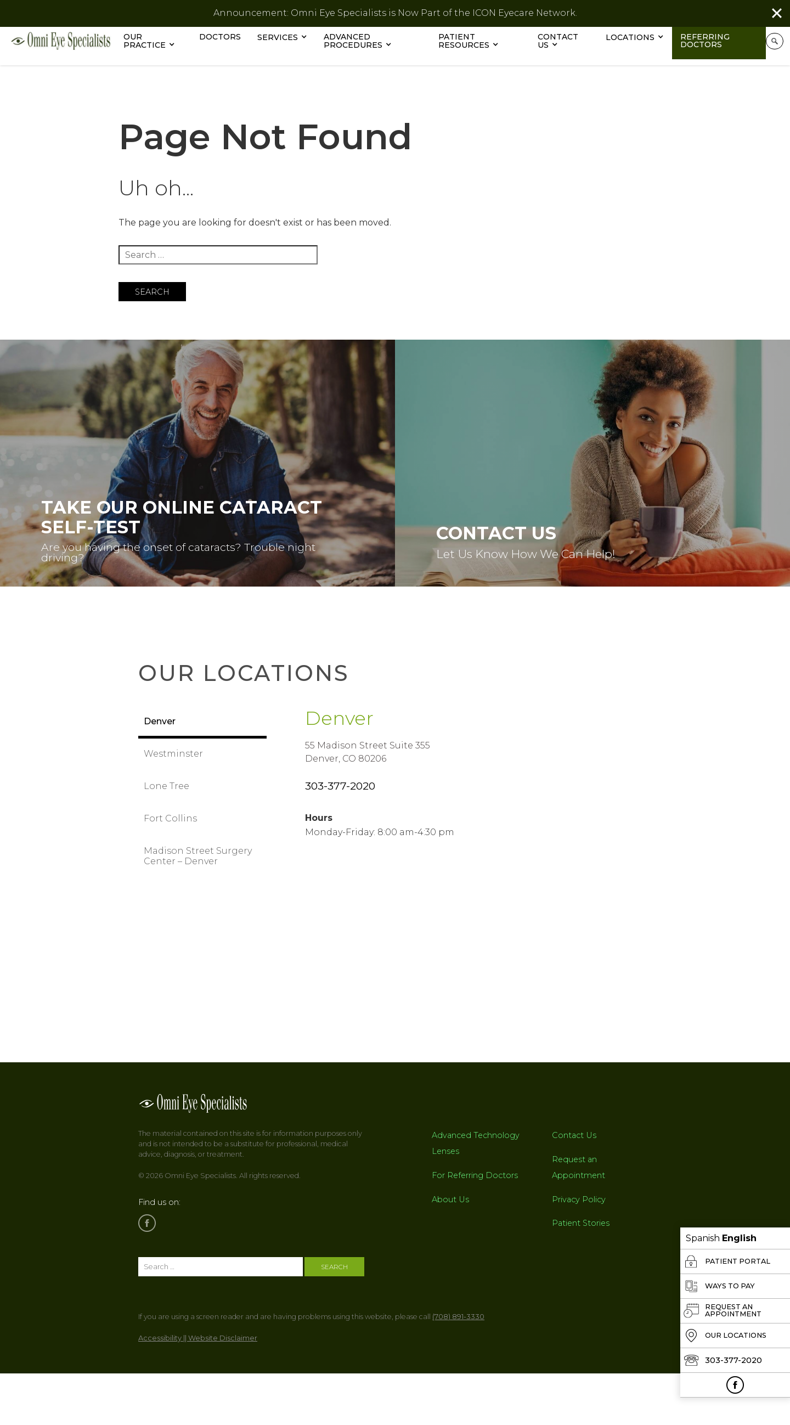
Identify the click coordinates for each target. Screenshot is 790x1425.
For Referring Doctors (475, 1182)
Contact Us (565, 41)
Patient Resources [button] (471, 41)
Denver (352, 722)
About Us (450, 1207)
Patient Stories (581, 1231)
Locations (636, 37)
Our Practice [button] (153, 41)
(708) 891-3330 (458, 1324)
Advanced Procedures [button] (361, 41)
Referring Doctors (711, 40)
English (739, 1238)
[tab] (202, 723)
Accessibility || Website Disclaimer (197, 1345)
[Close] (776, 13)
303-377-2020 (340, 792)
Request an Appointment (578, 1174)
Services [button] (286, 37)
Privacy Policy (579, 1207)
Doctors (228, 37)
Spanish (703, 1238)
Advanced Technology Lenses (476, 1150)
